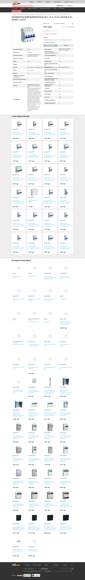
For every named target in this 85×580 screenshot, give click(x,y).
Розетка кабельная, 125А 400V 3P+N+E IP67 (49, 300)
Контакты (61, 8)
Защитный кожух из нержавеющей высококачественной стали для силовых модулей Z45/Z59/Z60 (18, 415)
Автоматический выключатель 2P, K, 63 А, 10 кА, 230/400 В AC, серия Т (65, 224)
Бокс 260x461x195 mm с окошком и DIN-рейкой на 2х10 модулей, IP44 (49, 460)
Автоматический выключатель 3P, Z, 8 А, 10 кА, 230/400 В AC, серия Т (19, 133)
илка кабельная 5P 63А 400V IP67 (50, 368)
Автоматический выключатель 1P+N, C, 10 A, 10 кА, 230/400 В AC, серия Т (34, 133)
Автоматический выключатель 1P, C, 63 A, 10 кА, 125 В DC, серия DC (65, 202)
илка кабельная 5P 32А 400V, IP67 (50, 345)
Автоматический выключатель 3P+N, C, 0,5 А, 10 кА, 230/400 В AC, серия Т (18, 202)
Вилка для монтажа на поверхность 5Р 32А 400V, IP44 (65, 277)
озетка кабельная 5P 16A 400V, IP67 (65, 345)
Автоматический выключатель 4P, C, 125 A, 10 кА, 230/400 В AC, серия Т (18, 179)
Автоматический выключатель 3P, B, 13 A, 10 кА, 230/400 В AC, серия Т (34, 224)
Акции (54, 8)
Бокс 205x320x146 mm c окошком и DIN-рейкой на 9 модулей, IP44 (34, 482)
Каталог (15, 8)
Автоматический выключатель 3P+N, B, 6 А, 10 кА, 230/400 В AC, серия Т (34, 156)
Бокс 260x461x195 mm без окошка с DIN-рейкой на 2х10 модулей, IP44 (34, 460)
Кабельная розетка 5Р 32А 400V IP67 (18, 300)
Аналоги (66, 45)
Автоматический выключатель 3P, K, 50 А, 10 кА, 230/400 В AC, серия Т (65, 133)
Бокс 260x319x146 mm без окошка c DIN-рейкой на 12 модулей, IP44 (65, 482)
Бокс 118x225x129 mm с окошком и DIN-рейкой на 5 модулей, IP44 (18, 437)
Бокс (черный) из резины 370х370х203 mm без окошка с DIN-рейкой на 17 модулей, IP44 (50, 529)
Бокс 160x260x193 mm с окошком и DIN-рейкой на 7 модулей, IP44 (18, 460)
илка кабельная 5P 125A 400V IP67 (66, 368)
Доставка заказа (32, 276)
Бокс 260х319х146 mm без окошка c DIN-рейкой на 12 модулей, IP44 (18, 505)
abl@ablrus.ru (70, 5)
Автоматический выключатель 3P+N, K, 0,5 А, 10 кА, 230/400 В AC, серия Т (50, 133)
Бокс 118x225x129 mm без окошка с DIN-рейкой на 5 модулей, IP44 (65, 414)
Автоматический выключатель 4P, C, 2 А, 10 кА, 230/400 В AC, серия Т (66, 156)
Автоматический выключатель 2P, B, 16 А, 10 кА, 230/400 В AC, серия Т (65, 247)
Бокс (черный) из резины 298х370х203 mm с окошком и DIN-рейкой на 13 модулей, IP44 (34, 529)
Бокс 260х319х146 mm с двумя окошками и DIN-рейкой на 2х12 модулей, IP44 (66, 505)
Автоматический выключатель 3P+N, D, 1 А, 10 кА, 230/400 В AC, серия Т (50, 224)
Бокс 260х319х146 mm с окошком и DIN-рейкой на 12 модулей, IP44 (34, 505)
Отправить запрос (16, 11)
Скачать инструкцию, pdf (50, 42)
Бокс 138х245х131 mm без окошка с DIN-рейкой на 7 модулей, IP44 (33, 437)
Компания (22, 8)
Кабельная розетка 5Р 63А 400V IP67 (33, 300)
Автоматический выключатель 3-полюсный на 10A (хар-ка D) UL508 (50, 277)
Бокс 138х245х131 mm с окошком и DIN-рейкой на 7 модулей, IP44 (49, 437)
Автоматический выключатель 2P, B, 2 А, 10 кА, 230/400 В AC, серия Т (50, 156)
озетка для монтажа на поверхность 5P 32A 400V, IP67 (18, 391)
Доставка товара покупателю (16, 277)
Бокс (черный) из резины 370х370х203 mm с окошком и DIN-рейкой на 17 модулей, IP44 (66, 529)
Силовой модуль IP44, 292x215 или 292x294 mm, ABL (18, 551)
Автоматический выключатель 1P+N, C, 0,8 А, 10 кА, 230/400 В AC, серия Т (18, 224)
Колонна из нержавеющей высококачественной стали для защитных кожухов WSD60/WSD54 (49, 392)
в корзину (47, 30)
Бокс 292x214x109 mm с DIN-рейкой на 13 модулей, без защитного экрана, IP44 (50, 414)
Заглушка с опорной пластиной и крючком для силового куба (33, 391)
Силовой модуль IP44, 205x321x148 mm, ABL (32, 550)
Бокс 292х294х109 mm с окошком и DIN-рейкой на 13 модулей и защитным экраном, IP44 (34, 415)
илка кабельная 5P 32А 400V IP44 (18, 368)
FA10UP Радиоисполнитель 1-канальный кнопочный (34, 345)
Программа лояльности (44, 8)
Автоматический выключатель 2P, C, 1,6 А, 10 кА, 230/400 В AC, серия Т (18, 247)
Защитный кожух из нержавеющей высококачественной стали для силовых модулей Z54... (65, 392)
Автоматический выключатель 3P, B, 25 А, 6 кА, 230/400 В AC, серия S (50, 202)
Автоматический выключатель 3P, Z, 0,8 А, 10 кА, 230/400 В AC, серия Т (34, 247)
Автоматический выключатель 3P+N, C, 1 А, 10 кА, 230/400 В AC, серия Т (34, 179)
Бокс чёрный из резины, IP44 (18, 344)
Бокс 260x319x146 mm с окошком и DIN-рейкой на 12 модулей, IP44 (50, 505)
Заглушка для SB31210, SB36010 (33, 201)
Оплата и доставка (31, 8)
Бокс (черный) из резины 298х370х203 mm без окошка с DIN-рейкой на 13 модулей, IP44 (19, 529)
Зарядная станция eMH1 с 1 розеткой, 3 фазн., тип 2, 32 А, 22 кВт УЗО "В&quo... (65, 323)
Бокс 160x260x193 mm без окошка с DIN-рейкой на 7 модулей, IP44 (65, 437)
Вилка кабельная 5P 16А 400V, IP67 (33, 368)
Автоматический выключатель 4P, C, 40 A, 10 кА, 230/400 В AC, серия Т (49, 247)
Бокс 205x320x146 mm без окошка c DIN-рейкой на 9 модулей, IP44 (18, 482)
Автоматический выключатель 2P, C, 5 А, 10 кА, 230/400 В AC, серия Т (66, 179)
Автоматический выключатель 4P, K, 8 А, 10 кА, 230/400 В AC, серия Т (19, 156)
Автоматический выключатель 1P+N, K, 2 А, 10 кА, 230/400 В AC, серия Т (50, 179)
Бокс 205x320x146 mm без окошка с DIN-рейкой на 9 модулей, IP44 (65, 460)
